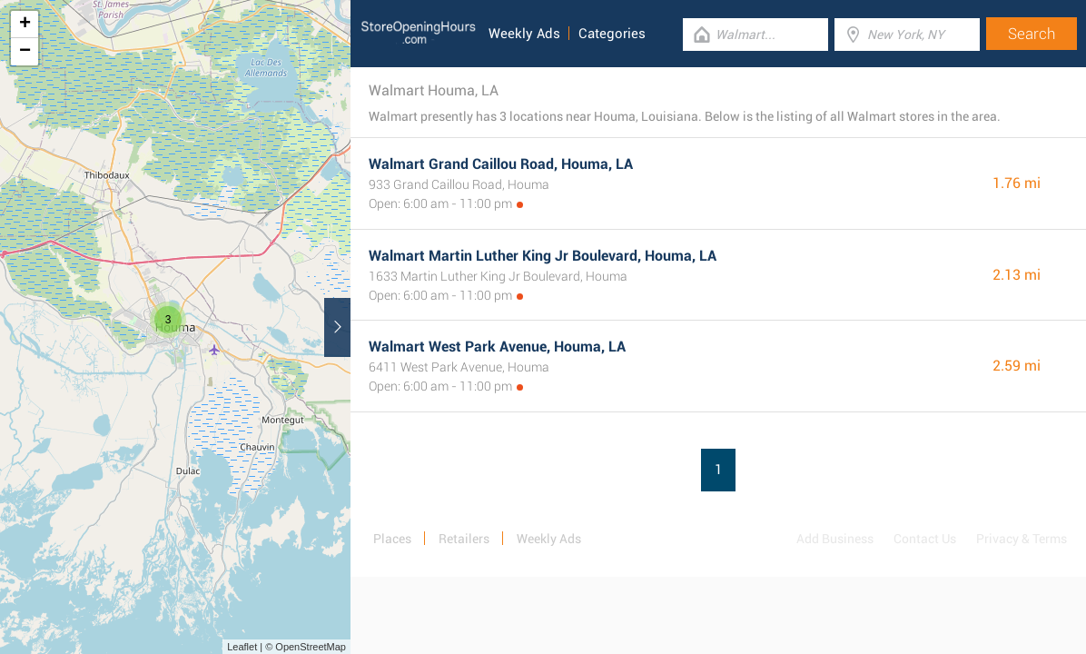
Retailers (464, 538)
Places (392, 538)
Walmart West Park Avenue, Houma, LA (497, 346)
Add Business (835, 538)
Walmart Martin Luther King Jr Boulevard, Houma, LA (542, 255)
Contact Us (924, 538)
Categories (612, 33)
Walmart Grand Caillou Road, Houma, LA (501, 164)
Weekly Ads (524, 33)
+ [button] (25, 24)
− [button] (25, 51)
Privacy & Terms (1021, 538)
